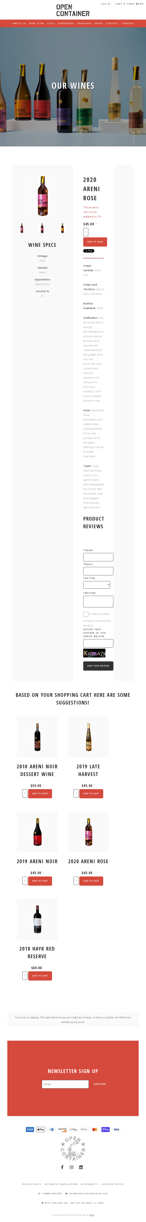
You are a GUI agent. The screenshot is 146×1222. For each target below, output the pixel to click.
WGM (91, 1215)
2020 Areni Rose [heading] (88, 861)
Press (99, 23)
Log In (105, 4)
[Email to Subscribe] (65, 1084)
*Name (88, 550)
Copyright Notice (112, 1184)
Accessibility (89, 1184)
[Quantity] (85, 232)
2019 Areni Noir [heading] (37, 861)
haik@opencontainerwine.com (86, 1194)
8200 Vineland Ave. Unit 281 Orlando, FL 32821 (73, 1203)
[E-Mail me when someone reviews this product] (85, 614)
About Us (19, 23)
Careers (128, 23)
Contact (112, 23)
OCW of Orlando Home (73, 10)
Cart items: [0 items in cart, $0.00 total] (129, 4)
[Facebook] (62, 1167)
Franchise (84, 23)
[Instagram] (72, 1167)
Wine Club (36, 23)
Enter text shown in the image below (94, 633)
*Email (88, 564)
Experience (66, 23)
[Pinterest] (81, 1167)
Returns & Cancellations (61, 1184)
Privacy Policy (32, 1184)
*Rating (89, 578)
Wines (51, 23)
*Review (89, 593)
